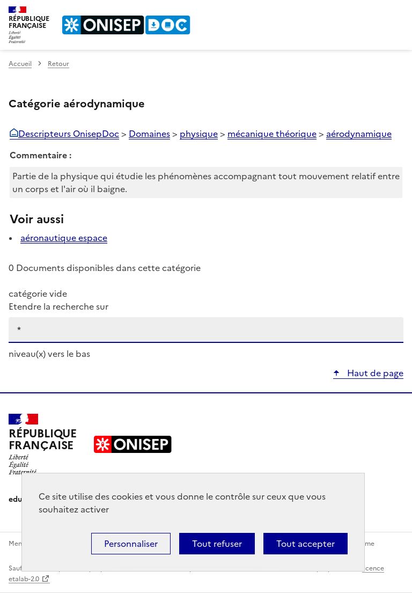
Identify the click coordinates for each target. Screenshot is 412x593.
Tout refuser (217, 543)
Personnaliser (131, 543)
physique (199, 133)
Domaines (149, 133)
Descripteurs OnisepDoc (68, 133)
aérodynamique (359, 133)
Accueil (20, 64)
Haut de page (374, 373)
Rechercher (375, 13)
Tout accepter (305, 543)
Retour (58, 64)
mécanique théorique (272, 133)
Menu (397, 13)
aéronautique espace (63, 237)
